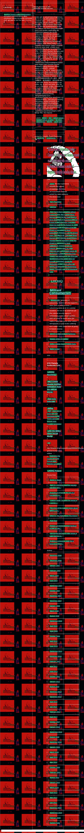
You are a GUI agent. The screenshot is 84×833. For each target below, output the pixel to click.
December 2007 (55, 601)
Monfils (49, 122)
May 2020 (53, 762)
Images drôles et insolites (59, 339)
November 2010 (55, 656)
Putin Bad (53, 521)
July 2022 (53, 803)
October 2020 (55, 767)
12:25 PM (40, 138)
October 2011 (55, 677)
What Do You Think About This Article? (64, 516)
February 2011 (55, 661)
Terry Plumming (55, 202)
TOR (49, 411)
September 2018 (56, 732)
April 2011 (53, 666)
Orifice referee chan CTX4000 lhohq (63, 344)
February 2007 (55, 571)
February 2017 (55, 712)
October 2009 (55, 636)
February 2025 (55, 818)
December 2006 (55, 560)
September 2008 (56, 621)
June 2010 (54, 646)
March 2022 (54, 788)
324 (50, 118)
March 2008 (54, 611)
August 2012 (54, 687)
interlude (53, 207)
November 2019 (55, 742)
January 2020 (55, 747)
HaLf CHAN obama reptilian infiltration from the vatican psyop (54, 386)
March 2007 (54, 576)
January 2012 (55, 682)
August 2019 (54, 737)
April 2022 (53, 793)
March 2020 (54, 752)
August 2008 (54, 616)
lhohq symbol (54, 349)
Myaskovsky (55, 300)
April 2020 (53, 757)
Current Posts (55, 823)
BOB (49, 443)
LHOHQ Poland (54, 471)
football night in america (45, 120)
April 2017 (53, 717)
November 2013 (55, 692)
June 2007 (54, 581)
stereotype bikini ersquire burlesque (62, 334)
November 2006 (55, 555)
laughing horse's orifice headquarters (17, 14)
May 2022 (53, 798)
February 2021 (55, 772)
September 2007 (56, 586)
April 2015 (53, 702)
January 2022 (55, 782)
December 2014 (55, 697)
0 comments (51, 138)
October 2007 (55, 591)
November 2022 (55, 808)
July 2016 (53, 707)
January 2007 (55, 566)
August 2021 (54, 777)
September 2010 (56, 651)
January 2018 (55, 727)
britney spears (58, 118)
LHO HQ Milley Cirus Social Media (54, 433)
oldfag (50, 408)
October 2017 (55, 722)
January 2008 (55, 606)
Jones (52, 184)
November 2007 (55, 596)
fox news (58, 120)
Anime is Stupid (55, 480)
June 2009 (54, 631)
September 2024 (56, 813)
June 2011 (54, 671)
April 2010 (53, 641)
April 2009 (53, 626)
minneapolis (41, 122)
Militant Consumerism (60, 292)
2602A (44, 118)
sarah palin (58, 122)
